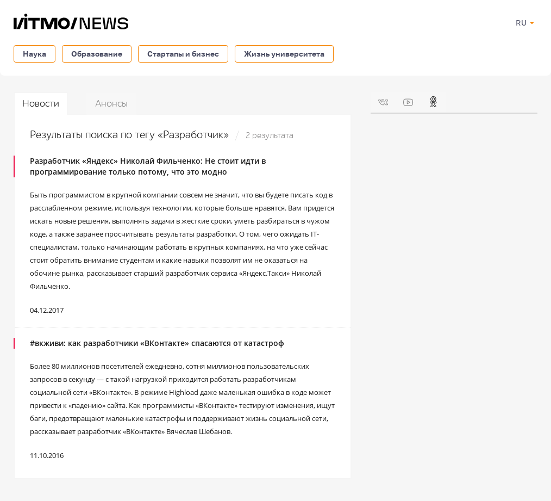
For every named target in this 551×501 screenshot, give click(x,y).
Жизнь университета (284, 53)
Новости (40, 103)
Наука (34, 53)
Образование (96, 53)
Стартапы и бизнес (183, 53)
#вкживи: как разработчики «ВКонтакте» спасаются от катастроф (157, 343)
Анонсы (111, 103)
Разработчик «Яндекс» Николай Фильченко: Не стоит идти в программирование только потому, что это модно (148, 166)
